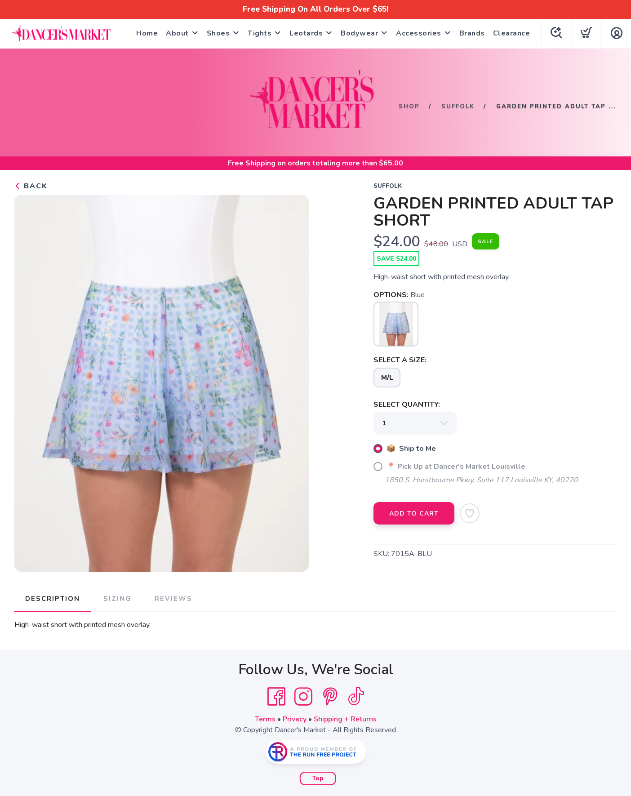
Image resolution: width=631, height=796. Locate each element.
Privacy (295, 719)
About (177, 33)
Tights (259, 33)
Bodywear (359, 33)
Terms (265, 719)
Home (147, 33)
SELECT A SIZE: (400, 360)
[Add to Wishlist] (470, 513)
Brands (472, 33)
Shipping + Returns (345, 719)
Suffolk (458, 106)
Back (31, 186)
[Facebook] (276, 696)
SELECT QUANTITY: (406, 404)
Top (318, 778)
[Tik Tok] (356, 696)
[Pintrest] (330, 696)
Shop (409, 106)
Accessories (418, 33)
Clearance (511, 33)
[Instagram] (303, 696)
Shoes (218, 33)
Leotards (306, 33)
